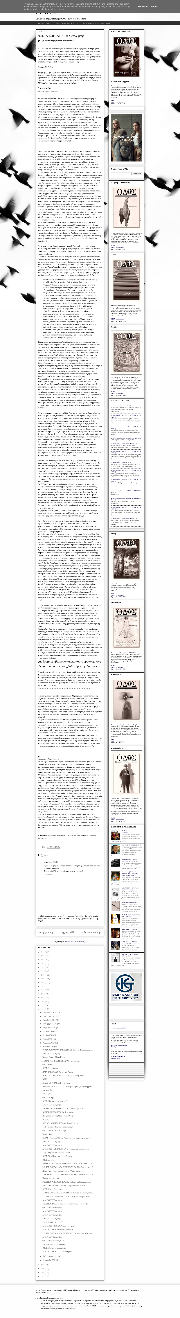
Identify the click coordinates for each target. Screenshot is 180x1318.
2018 (43, 983)
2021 (43, 971)
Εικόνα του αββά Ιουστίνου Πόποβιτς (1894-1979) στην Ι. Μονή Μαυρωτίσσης (130, 873)
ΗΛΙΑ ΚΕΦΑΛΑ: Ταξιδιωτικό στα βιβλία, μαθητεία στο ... (64, 1076)
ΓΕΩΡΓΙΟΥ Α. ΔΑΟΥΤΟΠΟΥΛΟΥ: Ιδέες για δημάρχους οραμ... (66, 1197)
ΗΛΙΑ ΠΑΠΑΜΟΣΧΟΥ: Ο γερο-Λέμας (57, 1072)
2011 (43, 1009)
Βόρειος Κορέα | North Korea (53, 1057)
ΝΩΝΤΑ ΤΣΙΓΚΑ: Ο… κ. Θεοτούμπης (57, 1252)
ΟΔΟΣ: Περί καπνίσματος (52, 1208)
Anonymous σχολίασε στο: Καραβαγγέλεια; (124, 443)
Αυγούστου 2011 (49, 1028)
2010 (43, 1265)
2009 (43, 1269)
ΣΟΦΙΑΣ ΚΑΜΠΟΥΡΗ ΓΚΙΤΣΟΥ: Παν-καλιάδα (61, 1061)
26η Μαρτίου (47, 1090)
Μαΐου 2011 (48, 1039)
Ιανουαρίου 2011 (49, 1260)
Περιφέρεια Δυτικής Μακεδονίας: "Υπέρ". (58, 1116)
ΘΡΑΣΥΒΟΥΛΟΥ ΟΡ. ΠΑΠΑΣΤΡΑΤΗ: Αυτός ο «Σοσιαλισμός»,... (67, 1050)
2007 (43, 1276)
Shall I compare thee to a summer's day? (57, 1127)
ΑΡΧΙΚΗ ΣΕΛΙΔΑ (44, 23)
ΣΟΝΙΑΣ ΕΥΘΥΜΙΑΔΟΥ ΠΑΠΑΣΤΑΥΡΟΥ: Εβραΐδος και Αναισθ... (68, 1167)
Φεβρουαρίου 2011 (50, 1256)
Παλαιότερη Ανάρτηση (91, 932)
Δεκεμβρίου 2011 (50, 1012)
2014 (43, 998)
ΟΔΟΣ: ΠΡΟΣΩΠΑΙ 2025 (129, 902)
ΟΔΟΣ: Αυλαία (48, 1160)
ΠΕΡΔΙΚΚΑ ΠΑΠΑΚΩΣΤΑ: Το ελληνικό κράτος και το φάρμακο (67, 1087)
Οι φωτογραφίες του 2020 (129, 859)
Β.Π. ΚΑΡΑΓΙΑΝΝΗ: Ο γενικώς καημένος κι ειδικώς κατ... (64, 1186)
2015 (43, 994)
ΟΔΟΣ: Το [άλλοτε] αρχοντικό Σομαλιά (57, 1156)
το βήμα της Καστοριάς (117, 102)
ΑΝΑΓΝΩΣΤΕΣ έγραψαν (52, 1054)
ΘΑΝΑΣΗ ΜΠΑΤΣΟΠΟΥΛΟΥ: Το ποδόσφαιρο (60, 1123)
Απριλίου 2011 (49, 1043)
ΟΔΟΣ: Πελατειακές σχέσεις (53, 1241)
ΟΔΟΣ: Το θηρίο (48, 1098)
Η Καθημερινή (115, 1047)
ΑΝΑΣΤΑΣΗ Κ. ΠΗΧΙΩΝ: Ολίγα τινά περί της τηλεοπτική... (65, 1149)
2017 (43, 986)
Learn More (142, 7)
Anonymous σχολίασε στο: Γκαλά (121, 406)
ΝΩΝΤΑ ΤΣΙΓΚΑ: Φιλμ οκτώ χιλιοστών (57, 1230)
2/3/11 (55, 862)
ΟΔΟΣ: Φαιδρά (48, 1065)
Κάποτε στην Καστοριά (51, 1178)
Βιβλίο (45, 1079)
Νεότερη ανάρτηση (46, 932)
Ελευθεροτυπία (115, 1058)
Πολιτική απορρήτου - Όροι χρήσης (97, 23)
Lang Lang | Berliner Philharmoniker (56, 1153)
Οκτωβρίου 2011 (49, 1020)
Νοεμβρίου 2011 (49, 1016)
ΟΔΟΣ (113, 100)
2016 (43, 990)
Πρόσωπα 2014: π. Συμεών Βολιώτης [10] (130, 955)
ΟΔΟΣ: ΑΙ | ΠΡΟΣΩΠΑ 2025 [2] (131, 845)
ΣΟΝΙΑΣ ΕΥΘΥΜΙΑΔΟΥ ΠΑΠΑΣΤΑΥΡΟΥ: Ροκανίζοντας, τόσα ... (68, 1193)
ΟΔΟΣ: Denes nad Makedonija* (54, 1131)
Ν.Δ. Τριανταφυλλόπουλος (119, 1045)
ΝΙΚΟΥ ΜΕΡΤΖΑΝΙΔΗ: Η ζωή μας (56, 1083)
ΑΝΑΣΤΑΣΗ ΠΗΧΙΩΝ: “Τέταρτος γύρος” (58, 1226)
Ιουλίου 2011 (48, 1031)
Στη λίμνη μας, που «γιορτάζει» (54, 1244)
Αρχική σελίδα (68, 932)
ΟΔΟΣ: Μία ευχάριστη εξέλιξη (54, 1248)
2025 (43, 956)
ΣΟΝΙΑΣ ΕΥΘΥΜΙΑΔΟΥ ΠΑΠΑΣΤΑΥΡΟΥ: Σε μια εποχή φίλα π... (68, 1233)
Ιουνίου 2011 (48, 1035)
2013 (43, 1002)
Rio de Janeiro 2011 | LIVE (52, 1222)
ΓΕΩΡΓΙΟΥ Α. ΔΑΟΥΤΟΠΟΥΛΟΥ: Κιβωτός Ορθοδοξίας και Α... (67, 1182)
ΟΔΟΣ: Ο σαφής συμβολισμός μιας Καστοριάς (131, 915)
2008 (43, 1273)
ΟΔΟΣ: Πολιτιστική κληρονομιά (54, 1101)
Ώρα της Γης (47, 1134)
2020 (43, 975)
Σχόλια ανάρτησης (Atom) (75, 941)
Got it (154, 7)
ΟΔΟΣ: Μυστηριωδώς (50, 1068)
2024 (43, 960)
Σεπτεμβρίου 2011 (50, 1024)
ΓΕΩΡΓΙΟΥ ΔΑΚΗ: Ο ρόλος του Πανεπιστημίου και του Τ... (65, 1204)
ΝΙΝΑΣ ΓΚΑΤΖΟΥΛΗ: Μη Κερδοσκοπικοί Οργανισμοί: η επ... (66, 1138)
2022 (43, 967)
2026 (43, 952)
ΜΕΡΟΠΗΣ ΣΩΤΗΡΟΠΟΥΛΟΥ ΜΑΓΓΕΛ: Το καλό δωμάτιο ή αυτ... (68, 1164)
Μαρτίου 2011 (48, 1047)
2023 (43, 964)
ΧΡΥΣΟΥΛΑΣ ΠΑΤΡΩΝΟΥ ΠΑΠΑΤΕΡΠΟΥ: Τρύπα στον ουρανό (67, 1175)
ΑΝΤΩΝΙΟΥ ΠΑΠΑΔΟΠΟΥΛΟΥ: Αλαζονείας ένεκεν (62, 1109)
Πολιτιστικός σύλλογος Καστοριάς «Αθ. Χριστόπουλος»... (64, 1171)
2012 (43, 1005)
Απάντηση (48, 875)
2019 (43, 979)
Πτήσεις (45, 1119)
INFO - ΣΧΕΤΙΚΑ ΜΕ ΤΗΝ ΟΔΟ (67, 23)
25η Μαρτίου (47, 1094)
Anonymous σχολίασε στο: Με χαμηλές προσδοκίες (126, 438)
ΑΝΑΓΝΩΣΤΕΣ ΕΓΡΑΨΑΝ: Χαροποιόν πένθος (130, 888)
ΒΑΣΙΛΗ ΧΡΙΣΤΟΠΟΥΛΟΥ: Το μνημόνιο (58, 1112)
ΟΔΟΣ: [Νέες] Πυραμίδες (52, 1189)
